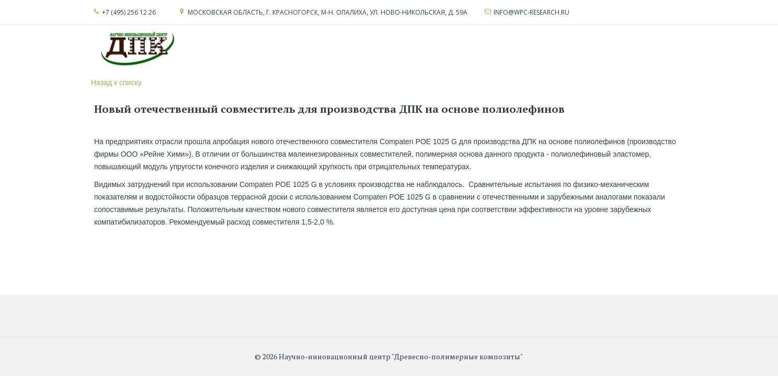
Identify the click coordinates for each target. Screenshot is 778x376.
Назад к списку (116, 82)
